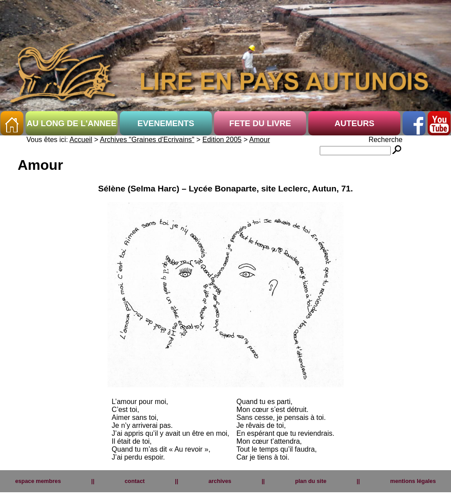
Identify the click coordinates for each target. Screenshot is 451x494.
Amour (259, 139)
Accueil (81, 139)
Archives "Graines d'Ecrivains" (147, 139)
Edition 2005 (222, 139)
